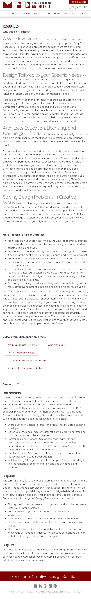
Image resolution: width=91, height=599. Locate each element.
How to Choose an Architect (21, 352)
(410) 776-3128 (78, 7)
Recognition (54, 13)
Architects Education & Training (22, 344)
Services (25, 13)
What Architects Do (57, 344)
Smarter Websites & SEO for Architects (48, 593)
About (15, 13)
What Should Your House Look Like (25, 368)
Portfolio (39, 13)
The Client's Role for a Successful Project (27, 360)
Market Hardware (73, 593)
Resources (69, 13)
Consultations (78, 2)
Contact (82, 13)
